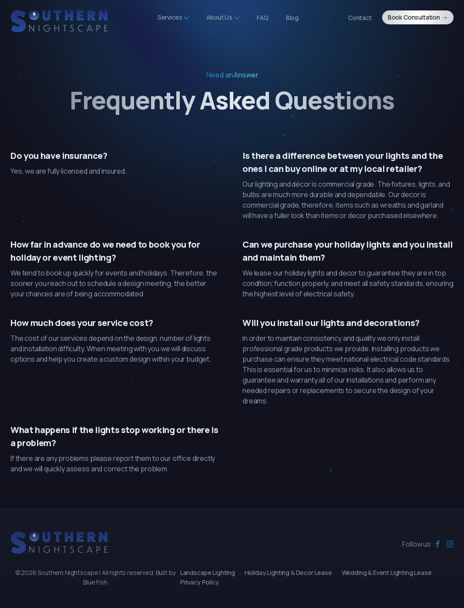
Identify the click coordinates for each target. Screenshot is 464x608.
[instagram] (450, 544)
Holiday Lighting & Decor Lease (288, 572)
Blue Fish (95, 582)
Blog (292, 17)
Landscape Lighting (207, 572)
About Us (222, 17)
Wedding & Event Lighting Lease (387, 572)
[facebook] (437, 544)
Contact (360, 17)
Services (173, 17)
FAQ (263, 17)
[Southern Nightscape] (59, 542)
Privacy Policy (199, 582)
